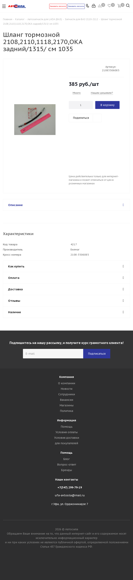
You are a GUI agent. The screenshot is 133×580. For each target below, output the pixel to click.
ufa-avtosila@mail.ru (70, 495)
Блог (66, 459)
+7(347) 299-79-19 (70, 487)
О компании (66, 383)
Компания (66, 377)
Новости (66, 389)
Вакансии (66, 400)
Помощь (67, 426)
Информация (66, 420)
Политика (66, 411)
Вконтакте (67, 566)
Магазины (66, 405)
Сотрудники (66, 394)
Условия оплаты (67, 432)
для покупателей (66, 443)
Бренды (66, 470)
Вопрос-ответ (66, 464)
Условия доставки (66, 437)
